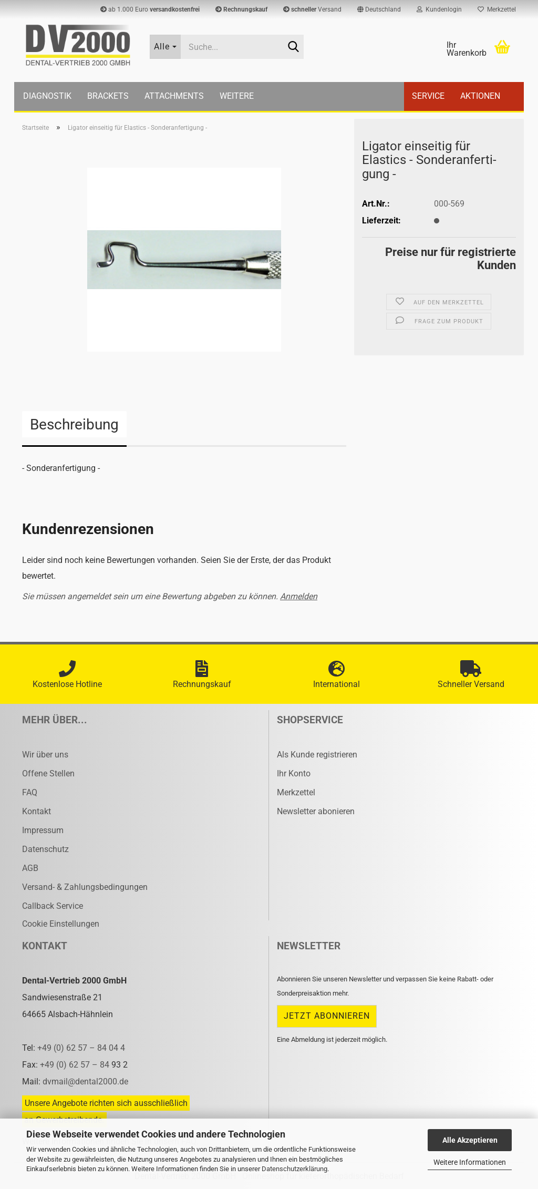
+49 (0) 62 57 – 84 (75, 1065)
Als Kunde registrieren (317, 755)
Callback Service (52, 906)
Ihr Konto (294, 773)
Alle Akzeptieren (470, 1140)
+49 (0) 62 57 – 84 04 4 (81, 1048)
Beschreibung (74, 424)
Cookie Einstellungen (60, 924)
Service (428, 96)
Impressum (43, 830)
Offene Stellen (48, 773)
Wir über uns (45, 755)
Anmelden (298, 596)
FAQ (29, 792)
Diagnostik (47, 96)
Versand (312, 9)
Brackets (108, 96)
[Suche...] (165, 47)
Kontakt (36, 811)
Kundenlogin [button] (439, 9)
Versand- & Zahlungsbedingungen (85, 887)
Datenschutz (45, 849)
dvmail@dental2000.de (85, 1081)
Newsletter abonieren (316, 811)
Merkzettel (497, 9)
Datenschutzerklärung (294, 1169)
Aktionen (480, 96)
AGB (30, 868)
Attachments (174, 96)
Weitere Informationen (469, 1162)
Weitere (237, 96)
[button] (379, 9)
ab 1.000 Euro (150, 9)
